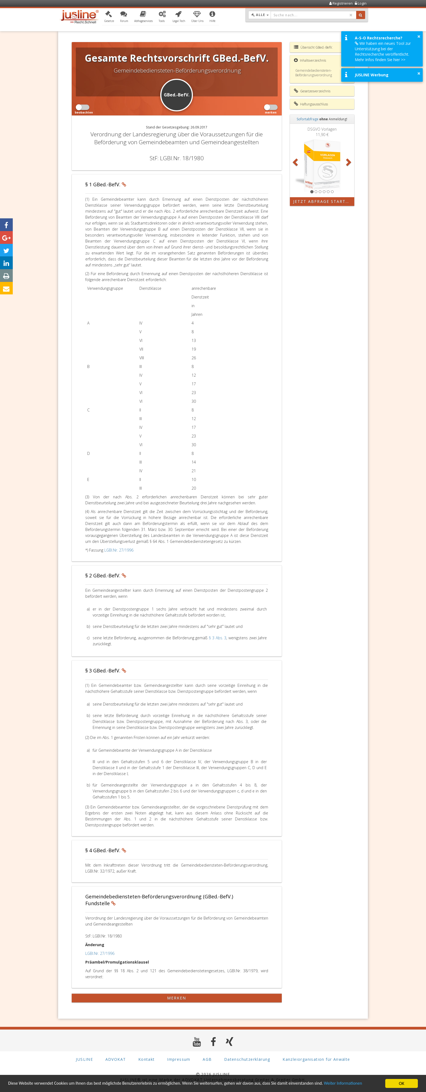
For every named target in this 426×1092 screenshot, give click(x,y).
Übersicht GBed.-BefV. (313, 47)
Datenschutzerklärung (247, 1059)
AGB (207, 1059)
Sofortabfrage (307, 119)
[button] (109, 17)
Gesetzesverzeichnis (312, 91)
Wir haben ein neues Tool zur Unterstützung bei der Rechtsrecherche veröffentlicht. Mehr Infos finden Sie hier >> (383, 51)
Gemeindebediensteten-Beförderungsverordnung (313, 72)
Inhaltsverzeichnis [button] (310, 60)
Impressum (178, 1059)
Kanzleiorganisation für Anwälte (316, 1059)
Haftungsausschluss (311, 104)
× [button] (418, 36)
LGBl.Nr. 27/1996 (118, 550)
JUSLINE (84, 1059)
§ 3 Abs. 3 (217, 637)
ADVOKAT (115, 1059)
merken (176, 997)
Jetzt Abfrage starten (322, 201)
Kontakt (146, 1059)
